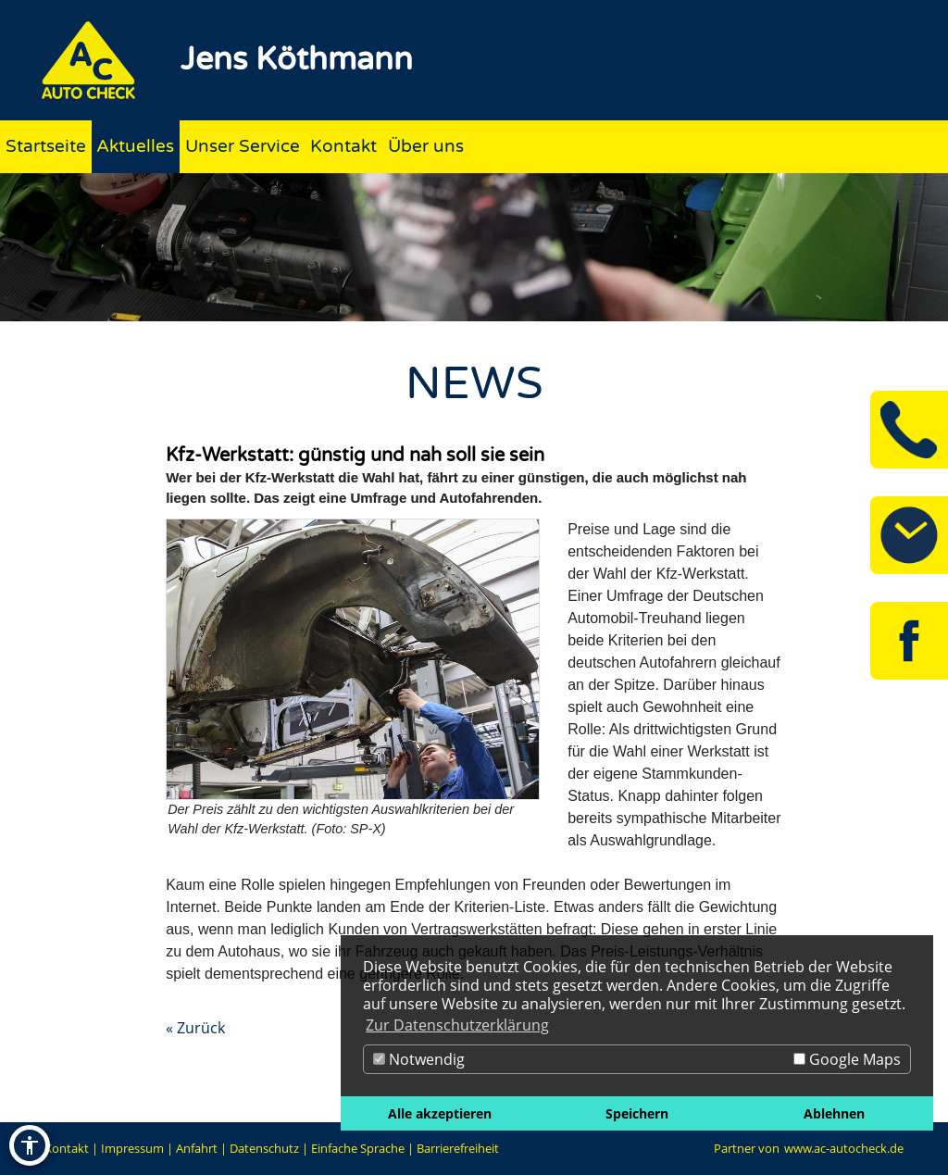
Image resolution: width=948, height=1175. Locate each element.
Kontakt (66, 1148)
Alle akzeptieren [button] (440, 1113)
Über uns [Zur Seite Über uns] (426, 145)
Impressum (132, 1148)
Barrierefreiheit (458, 1148)
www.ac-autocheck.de (844, 1148)
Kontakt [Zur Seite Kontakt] (343, 145)
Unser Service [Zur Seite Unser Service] (242, 145)
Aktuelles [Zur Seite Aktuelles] (135, 145)
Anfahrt (197, 1148)
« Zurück (195, 1028)
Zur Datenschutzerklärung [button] (457, 1025)
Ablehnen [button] (834, 1113)
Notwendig (419, 1059)
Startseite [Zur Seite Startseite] (46, 145)
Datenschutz (264, 1148)
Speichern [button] (636, 1113)
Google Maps (847, 1059)
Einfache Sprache (358, 1148)
